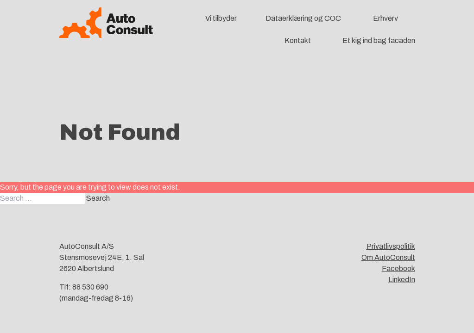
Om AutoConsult (388, 257)
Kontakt (297, 40)
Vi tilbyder (221, 18)
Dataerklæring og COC (303, 18)
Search (98, 198)
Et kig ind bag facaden (378, 40)
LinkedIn (401, 280)
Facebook (398, 268)
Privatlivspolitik (391, 246)
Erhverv (385, 18)
